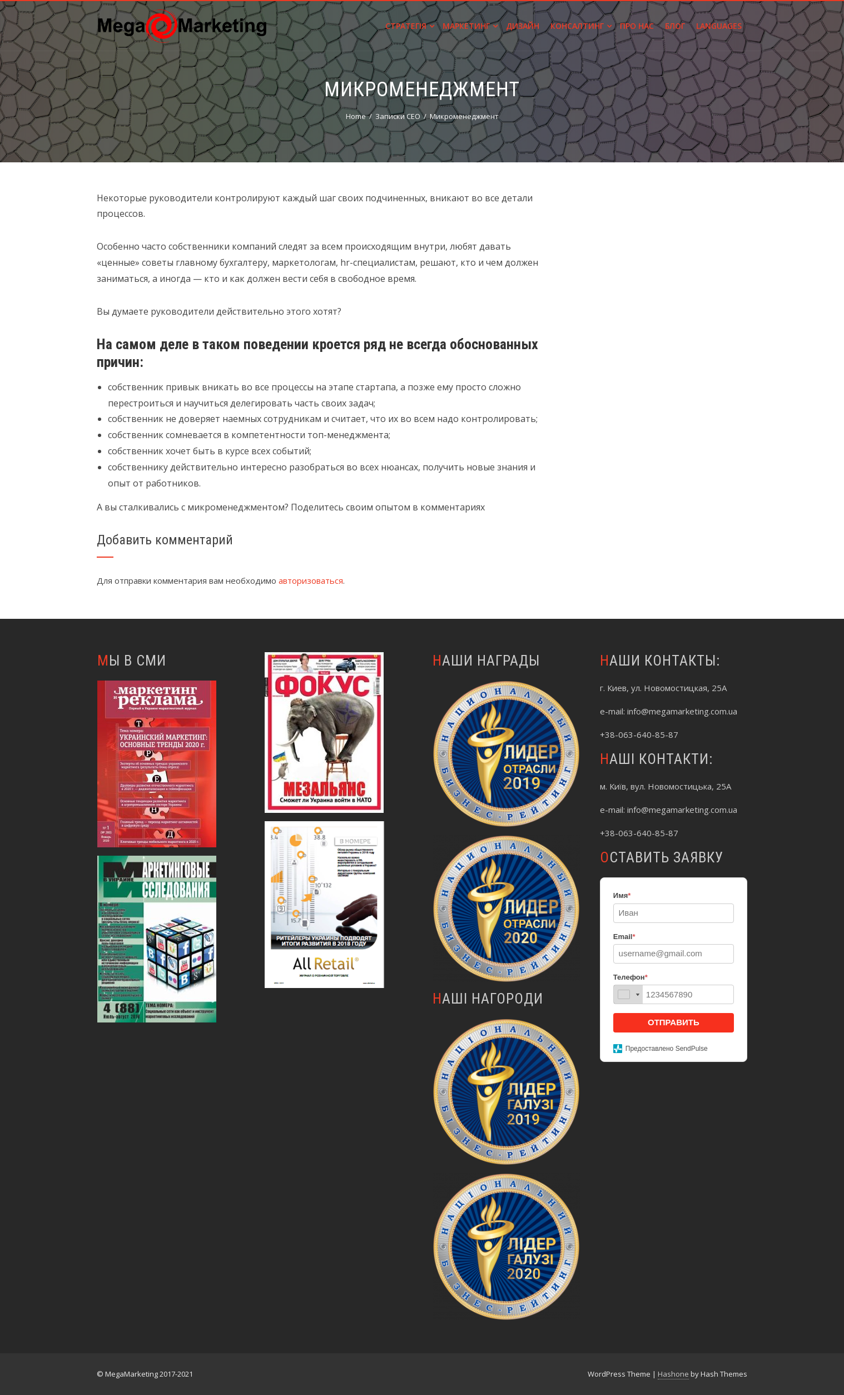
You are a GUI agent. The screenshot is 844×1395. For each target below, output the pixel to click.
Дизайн (522, 26)
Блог (675, 26)
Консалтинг (581, 26)
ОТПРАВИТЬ (673, 1022)
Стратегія (409, 26)
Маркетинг (470, 26)
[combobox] (628, 994)
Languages (719, 26)
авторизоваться (311, 580)
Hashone (673, 1374)
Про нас (637, 26)
